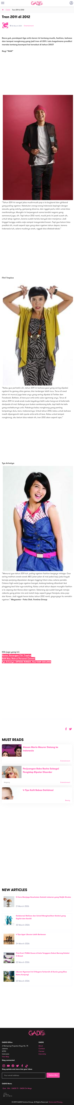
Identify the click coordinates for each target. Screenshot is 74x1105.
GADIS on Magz (26, 1088)
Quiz (4, 1088)
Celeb (8, 10)
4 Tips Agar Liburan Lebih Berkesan (31, 934)
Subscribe (53, 1075)
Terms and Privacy (55, 1102)
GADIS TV (15, 1088)
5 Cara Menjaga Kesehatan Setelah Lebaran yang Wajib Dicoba (43, 897)
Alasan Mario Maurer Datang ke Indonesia (40, 749)
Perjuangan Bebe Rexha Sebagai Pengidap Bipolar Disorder (41, 770)
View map (5, 1057)
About (41, 1046)
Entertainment (29, 26)
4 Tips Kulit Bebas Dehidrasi (38, 790)
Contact (42, 1048)
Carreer (41, 1051)
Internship (42, 1054)
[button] (70, 729)
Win (8, 1088)
